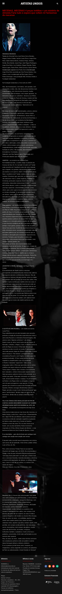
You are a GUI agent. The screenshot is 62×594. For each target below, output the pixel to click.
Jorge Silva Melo (7, 65)
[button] (3, 3)
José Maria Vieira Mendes (26, 56)
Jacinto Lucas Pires (22, 58)
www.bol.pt (38, 564)
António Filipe (23, 61)
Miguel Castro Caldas (9, 58)
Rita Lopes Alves (26, 74)
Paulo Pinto (14, 67)
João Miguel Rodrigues (30, 63)
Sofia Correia (23, 67)
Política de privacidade (50, 570)
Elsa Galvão (10, 63)
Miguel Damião (27, 65)
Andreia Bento (13, 61)
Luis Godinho (17, 65)
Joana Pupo (18, 63)
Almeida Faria (13, 56)
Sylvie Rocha (32, 67)
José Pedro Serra (21, 70)
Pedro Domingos (7, 77)
